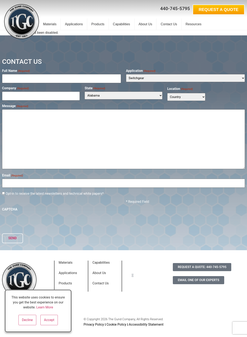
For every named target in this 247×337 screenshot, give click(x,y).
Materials (50, 24)
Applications (74, 24)
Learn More (44, 307)
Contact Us (169, 24)
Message (15, 105)
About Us (145, 24)
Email (12, 175)
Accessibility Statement (146, 323)
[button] (152, 9)
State (95, 87)
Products (97, 24)
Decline (27, 320)
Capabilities (121, 24)
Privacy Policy (94, 323)
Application (141, 70)
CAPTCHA (9, 208)
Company (15, 87)
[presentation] (33, 220)
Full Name (16, 70)
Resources (193, 24)
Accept (49, 320)
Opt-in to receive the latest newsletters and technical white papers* (55, 192)
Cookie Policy (116, 323)
